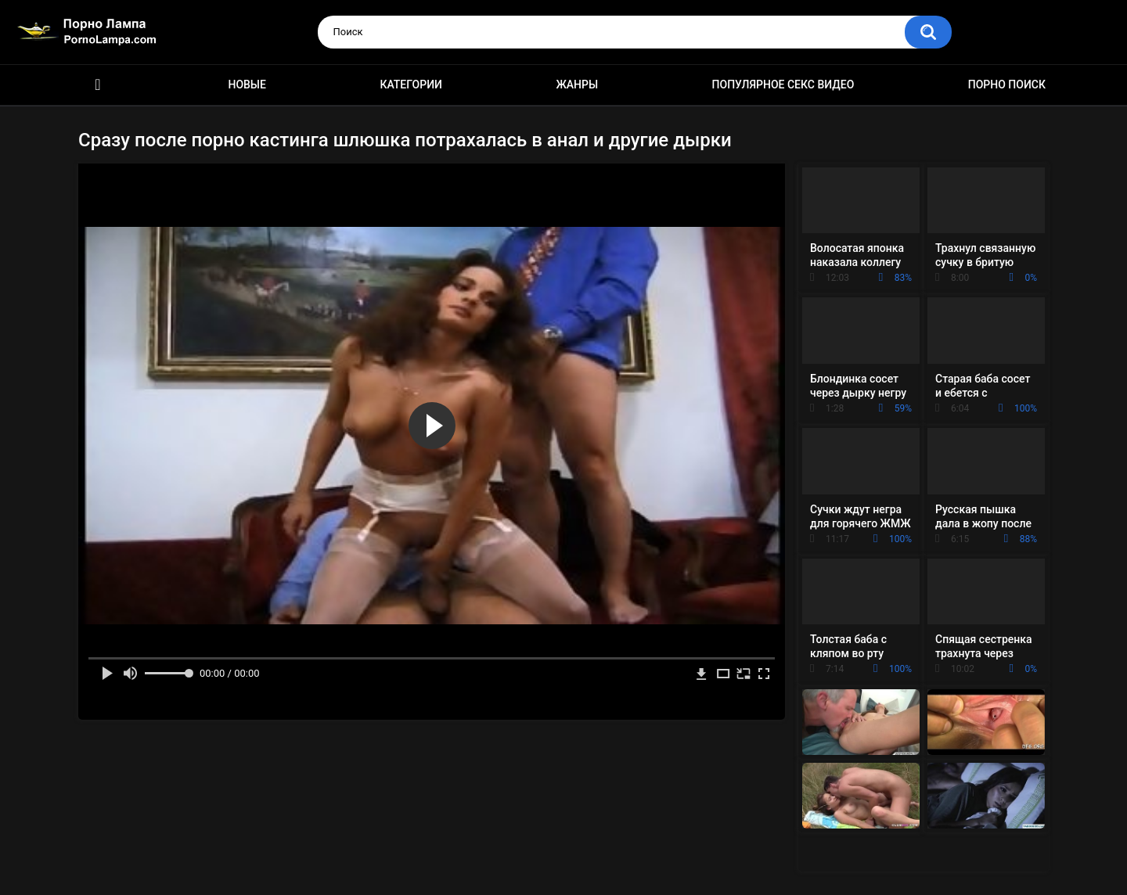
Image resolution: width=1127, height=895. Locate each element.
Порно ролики (97, 85)
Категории (411, 84)
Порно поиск (1007, 84)
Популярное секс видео (783, 84)
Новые (246, 84)
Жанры (577, 84)
